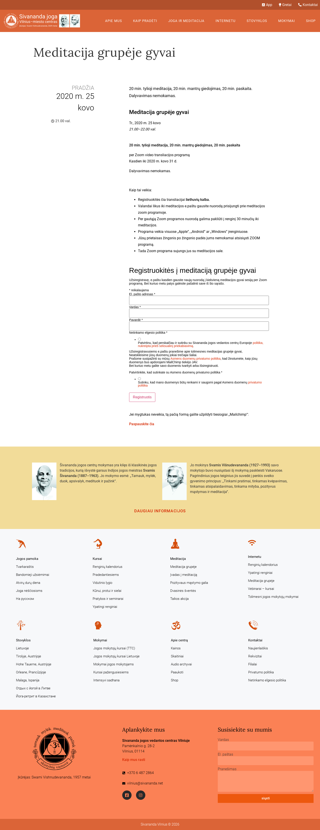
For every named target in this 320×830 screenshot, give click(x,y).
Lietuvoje (22, 648)
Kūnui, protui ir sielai (107, 591)
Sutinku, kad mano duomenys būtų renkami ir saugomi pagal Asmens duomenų (200, 384)
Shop (311, 21)
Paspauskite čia (141, 424)
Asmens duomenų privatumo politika (195, 358)
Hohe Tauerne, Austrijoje (33, 664)
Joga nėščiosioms (29, 591)
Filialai (252, 664)
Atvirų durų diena (28, 583)
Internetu (227, 21)
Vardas (135, 307)
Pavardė (136, 319)
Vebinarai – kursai (261, 589)
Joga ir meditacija (187, 21)
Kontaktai (255, 640)
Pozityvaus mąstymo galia (189, 583)
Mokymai (287, 21)
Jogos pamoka (27, 559)
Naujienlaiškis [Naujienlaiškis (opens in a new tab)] (258, 648)
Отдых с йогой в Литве (33, 688)
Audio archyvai (181, 664)
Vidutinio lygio (102, 583)
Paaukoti (177, 672)
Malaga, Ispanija (27, 680)
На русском (25, 599)
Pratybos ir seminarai (108, 599)
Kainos (176, 648)
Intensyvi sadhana (106, 680)
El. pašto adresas (142, 294)
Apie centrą (179, 640)
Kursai (97, 559)
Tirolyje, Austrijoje (28, 656)
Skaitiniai (177, 656)
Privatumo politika (261, 672)
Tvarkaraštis (25, 567)
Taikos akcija (179, 599)
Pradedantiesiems (106, 575)
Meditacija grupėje (183, 567)
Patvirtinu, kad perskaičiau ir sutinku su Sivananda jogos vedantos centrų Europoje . (200, 344)
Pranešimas (227, 769)
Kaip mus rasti (133, 760)
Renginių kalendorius (107, 567)
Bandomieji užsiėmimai (32, 575)
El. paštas (225, 754)
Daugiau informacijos (160, 511)
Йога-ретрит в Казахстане (36, 696)
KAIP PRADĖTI (146, 21)
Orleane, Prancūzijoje (31, 672)
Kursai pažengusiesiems (111, 672)
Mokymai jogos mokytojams (113, 664)
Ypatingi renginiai (105, 607)
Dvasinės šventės (183, 591)
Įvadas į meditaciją (183, 575)
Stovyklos (258, 21)
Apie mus (114, 21)
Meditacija (178, 559)
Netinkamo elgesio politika (267, 680)
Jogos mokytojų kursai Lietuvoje (116, 656)
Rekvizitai (255, 656)
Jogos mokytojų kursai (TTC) (114, 648)
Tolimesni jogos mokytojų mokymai (273, 597)
